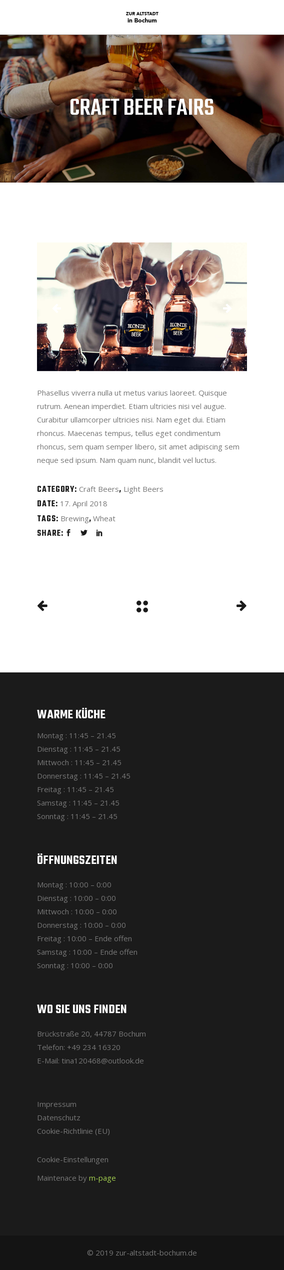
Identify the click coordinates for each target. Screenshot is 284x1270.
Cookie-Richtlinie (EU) (73, 1131)
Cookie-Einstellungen (72, 1159)
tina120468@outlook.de (103, 1060)
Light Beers (144, 489)
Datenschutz (58, 1117)
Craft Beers (99, 489)
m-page (102, 1178)
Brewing (74, 518)
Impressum (56, 1104)
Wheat (104, 518)
